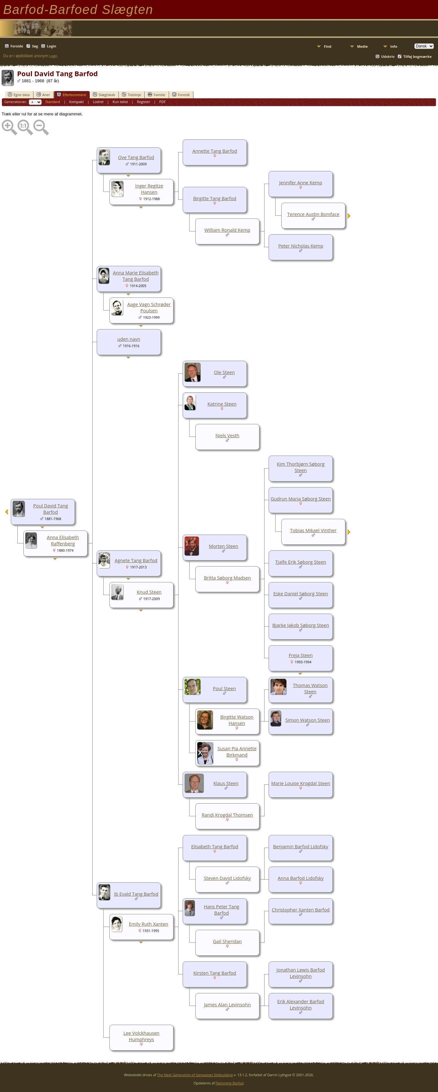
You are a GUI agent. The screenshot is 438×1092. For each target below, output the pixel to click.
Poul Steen (224, 688)
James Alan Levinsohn (227, 1004)
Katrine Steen (222, 404)
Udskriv (387, 56)
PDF (162, 101)
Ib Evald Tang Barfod (136, 894)
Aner (43, 94)
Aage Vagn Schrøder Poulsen (149, 307)
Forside (16, 46)
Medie (362, 46)
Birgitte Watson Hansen (236, 720)
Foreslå (181, 94)
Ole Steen (224, 372)
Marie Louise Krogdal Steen (300, 783)
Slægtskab (104, 94)
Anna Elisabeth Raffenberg (63, 540)
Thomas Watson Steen (310, 688)
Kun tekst (120, 101)
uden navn (128, 339)
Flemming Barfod (229, 1083)
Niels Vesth (228, 435)
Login (51, 46)
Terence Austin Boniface (313, 214)
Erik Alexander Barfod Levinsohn (300, 1004)
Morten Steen (223, 546)
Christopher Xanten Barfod (301, 909)
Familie (156, 94)
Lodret (98, 101)
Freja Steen (301, 655)
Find (328, 46)
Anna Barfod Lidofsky (301, 878)
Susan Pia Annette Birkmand (237, 751)
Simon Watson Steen (307, 720)
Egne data (19, 94)
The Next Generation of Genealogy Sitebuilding (195, 1074)
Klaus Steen (225, 783)
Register (143, 101)
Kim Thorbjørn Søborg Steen (301, 467)
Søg (35, 46)
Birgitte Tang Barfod (214, 198)
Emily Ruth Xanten (148, 924)
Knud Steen (149, 592)
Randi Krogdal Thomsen (227, 815)
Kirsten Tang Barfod (214, 973)
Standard (52, 101)
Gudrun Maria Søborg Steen (301, 498)
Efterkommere (71, 94)
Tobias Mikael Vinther (313, 530)
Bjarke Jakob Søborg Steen (300, 625)
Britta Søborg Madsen (227, 577)
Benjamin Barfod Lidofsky (300, 846)
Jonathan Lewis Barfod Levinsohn (301, 972)
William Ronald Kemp (227, 230)
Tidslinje (131, 94)
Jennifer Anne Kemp (300, 182)
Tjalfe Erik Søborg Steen (300, 562)
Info (393, 46)
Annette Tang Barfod (214, 151)
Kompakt (76, 101)
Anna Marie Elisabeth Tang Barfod (135, 275)
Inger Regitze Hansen (149, 188)
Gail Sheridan (227, 941)
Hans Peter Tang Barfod (221, 909)
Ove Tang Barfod (136, 157)
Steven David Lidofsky (227, 878)
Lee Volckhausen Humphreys (141, 1036)
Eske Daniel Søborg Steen (300, 593)
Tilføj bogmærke (417, 56)
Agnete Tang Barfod (136, 560)
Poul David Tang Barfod (50, 508)
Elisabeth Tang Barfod (214, 846)
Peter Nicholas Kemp (300, 245)
